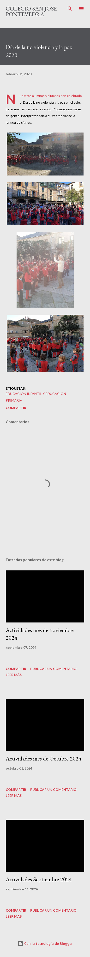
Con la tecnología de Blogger (45, 943)
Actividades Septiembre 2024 (39, 879)
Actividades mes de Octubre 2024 (43, 758)
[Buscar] (70, 8)
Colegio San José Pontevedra (31, 11)
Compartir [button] (16, 408)
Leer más (14, 675)
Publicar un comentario (53, 669)
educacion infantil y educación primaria (36, 397)
